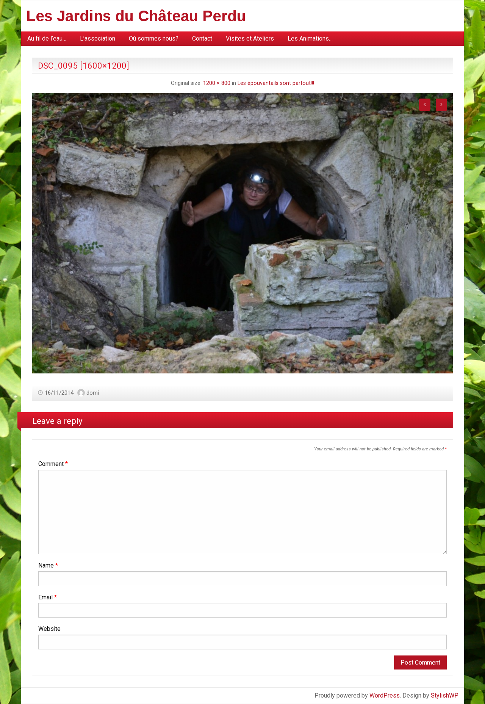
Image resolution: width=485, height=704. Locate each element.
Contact (202, 38)
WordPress (384, 695)
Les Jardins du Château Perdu (136, 16)
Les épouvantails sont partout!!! (276, 83)
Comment (53, 463)
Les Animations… (310, 38)
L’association (97, 38)
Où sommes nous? (153, 38)
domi (92, 392)
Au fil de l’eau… (46, 38)
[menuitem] (46, 38)
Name (48, 565)
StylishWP (444, 695)
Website (49, 628)
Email (47, 597)
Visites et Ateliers (250, 38)
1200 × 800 (216, 83)
